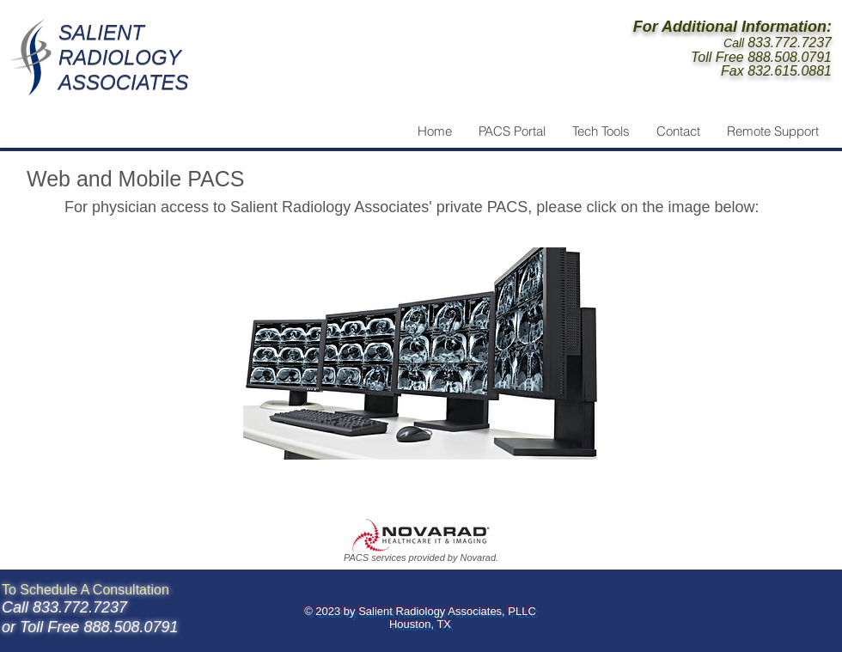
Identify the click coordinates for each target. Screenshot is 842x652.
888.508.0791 (789, 57)
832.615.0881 (789, 71)
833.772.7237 (789, 42)
